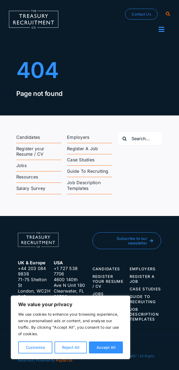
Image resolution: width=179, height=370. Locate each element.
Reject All (70, 347)
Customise (35, 347)
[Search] (168, 14)
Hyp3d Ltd (64, 360)
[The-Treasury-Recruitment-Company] (33, 12)
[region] (70, 327)
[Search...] (140, 138)
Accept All (106, 347)
